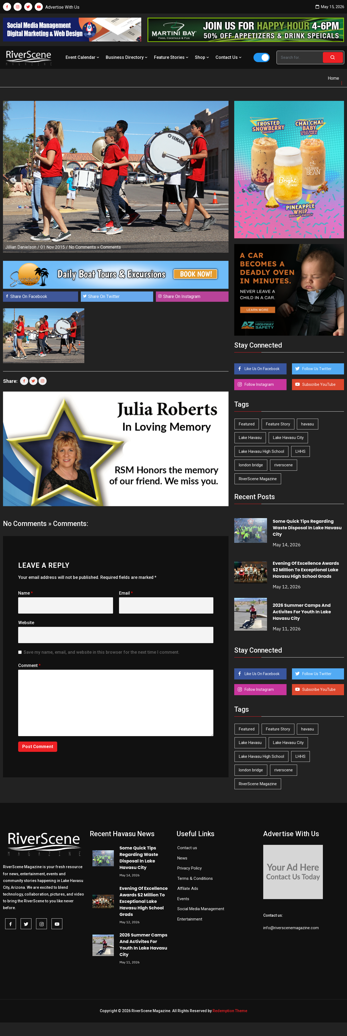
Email (126, 593)
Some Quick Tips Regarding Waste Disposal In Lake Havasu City (307, 527)
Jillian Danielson (20, 247)
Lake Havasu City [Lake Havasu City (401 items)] (288, 437)
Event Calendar (83, 57)
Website (26, 622)
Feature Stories (171, 57)
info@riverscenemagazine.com (291, 927)
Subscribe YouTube (318, 384)
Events (183, 898)
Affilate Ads (187, 888)
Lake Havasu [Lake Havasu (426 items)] (250, 437)
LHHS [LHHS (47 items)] (300, 451)
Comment (29, 665)
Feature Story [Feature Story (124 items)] (278, 424)
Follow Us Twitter (316, 369)
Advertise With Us (62, 7)
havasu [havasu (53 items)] (307, 424)
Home (333, 78)
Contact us (187, 847)
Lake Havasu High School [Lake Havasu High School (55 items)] (261, 451)
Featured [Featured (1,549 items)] (247, 424)
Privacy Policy (189, 868)
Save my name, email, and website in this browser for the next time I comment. (101, 652)
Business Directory (127, 57)
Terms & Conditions (195, 878)
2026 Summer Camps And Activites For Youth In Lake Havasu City (302, 611)
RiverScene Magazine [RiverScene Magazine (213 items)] (258, 478)
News (182, 858)
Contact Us (229, 57)
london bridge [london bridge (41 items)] (251, 465)
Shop (202, 57)
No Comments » (84, 247)
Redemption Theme (230, 1011)
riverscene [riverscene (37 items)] (283, 465)
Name (25, 593)
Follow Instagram (259, 384)
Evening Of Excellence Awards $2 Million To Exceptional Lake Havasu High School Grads (306, 569)
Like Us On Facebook (261, 369)
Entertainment (189, 919)
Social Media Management (200, 908)
